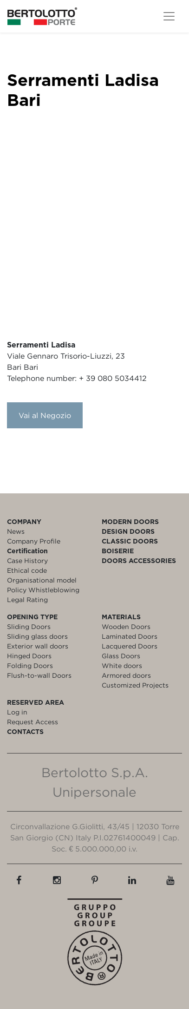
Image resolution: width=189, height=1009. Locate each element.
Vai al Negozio (45, 415)
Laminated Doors (129, 636)
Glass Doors (121, 655)
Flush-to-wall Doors (39, 675)
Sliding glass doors (37, 636)
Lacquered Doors (129, 645)
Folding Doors (30, 665)
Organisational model (42, 580)
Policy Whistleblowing (43, 589)
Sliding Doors (29, 626)
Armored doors (126, 675)
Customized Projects (135, 684)
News (16, 531)
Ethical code (27, 570)
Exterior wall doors (37, 645)
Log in (17, 711)
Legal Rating (27, 599)
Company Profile (33, 540)
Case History (27, 560)
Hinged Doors (29, 655)
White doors (122, 665)
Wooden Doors (126, 626)
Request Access (32, 721)
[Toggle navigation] (169, 16)
